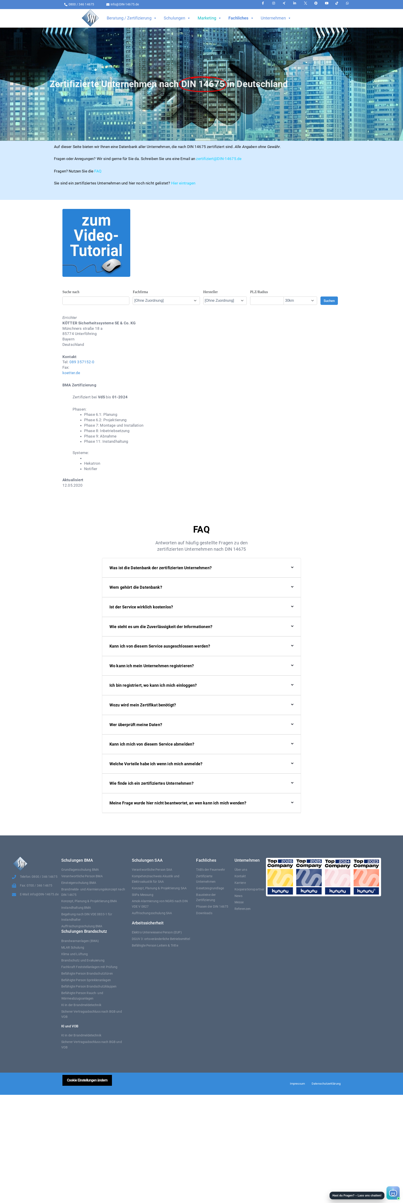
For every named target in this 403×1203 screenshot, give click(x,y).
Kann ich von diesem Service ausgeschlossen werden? (159, 646)
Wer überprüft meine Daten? (135, 724)
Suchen (329, 301)
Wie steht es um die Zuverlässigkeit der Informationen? (160, 626)
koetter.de (71, 373)
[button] (364, 1193)
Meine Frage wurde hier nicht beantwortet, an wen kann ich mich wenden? (178, 803)
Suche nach (70, 292)
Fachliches (241, 18)
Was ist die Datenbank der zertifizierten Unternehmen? (160, 567)
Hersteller (210, 292)
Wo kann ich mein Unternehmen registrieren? (151, 665)
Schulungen (177, 18)
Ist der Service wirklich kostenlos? (141, 607)
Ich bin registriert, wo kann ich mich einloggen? (153, 685)
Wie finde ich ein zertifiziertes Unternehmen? (151, 783)
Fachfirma (140, 292)
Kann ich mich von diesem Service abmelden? (151, 744)
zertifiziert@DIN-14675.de (155, 158)
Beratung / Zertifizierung (132, 18)
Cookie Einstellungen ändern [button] (87, 1080)
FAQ (33, 171)
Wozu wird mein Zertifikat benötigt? (142, 705)
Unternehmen (276, 18)
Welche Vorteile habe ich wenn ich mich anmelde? (155, 763)
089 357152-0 (82, 362)
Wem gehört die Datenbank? (135, 587)
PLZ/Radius (259, 292)
